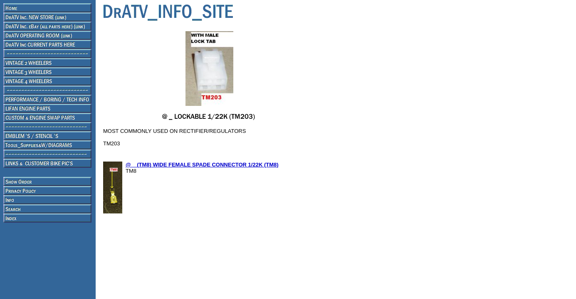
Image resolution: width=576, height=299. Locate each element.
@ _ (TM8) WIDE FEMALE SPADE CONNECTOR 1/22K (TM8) (202, 165)
